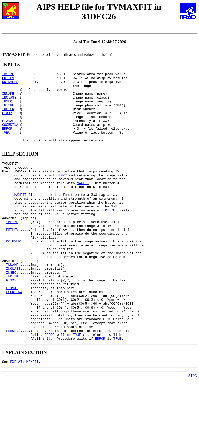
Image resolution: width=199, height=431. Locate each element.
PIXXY (7, 121)
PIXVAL (8, 130)
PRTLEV (8, 79)
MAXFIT (83, 201)
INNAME (8, 98)
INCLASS (9, 102)
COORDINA (10, 135)
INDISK (8, 116)
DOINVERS (10, 84)
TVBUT (7, 144)
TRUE (77, 383)
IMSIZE (8, 74)
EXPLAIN (17, 412)
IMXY (63, 192)
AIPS (192, 426)
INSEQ (7, 107)
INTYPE (8, 112)
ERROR (7, 140)
